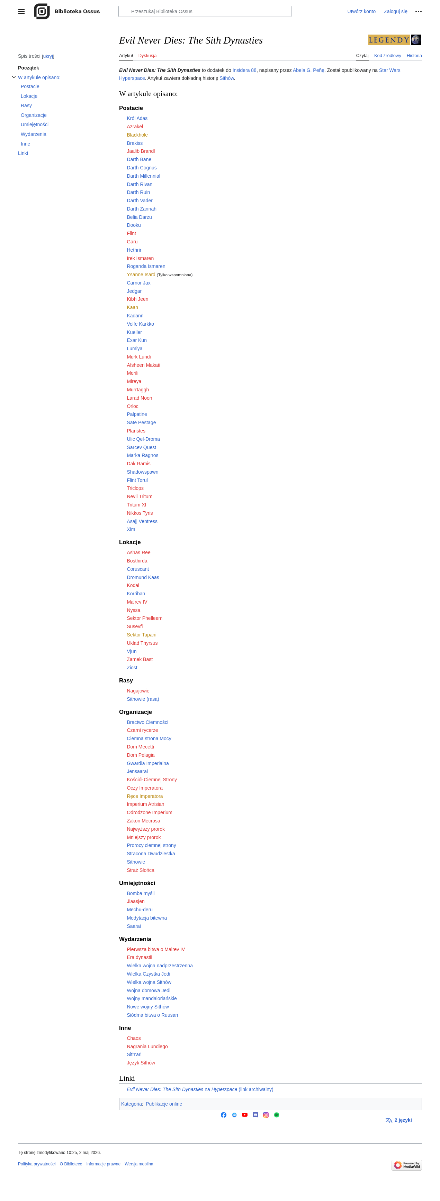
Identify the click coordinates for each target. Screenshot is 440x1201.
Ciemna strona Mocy (149, 738)
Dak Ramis (138, 463)
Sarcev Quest (141, 447)
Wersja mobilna (139, 1164)
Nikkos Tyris (140, 513)
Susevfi (135, 626)
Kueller (134, 332)
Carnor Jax (138, 283)
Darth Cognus (141, 167)
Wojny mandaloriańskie (152, 998)
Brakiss (135, 143)
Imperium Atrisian (145, 804)
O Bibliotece (71, 1164)
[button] (21, 11)
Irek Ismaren (140, 258)
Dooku (134, 225)
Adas (141, 118)
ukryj (48, 56)
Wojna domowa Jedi (148, 990)
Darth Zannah (141, 209)
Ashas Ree (138, 552)
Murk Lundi (139, 357)
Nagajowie (138, 690)
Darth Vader (139, 200)
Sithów (226, 78)
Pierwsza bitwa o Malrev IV (156, 949)
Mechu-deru (140, 909)
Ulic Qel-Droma (143, 439)
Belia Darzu (139, 217)
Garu (132, 241)
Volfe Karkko (140, 324)
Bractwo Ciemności (147, 722)
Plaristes (136, 431)
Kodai (133, 585)
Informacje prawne (103, 1164)
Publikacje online (164, 1104)
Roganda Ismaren (146, 266)
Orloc (132, 406)
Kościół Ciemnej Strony (152, 779)
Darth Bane (139, 159)
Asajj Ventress (142, 521)
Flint (131, 233)
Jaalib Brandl (141, 151)
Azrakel (135, 126)
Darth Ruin (138, 192)
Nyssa (133, 610)
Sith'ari (134, 1054)
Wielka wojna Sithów (149, 982)
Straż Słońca (140, 870)
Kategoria (131, 1104)
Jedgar (134, 291)
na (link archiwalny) (200, 1089)
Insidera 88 (245, 70)
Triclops (135, 488)
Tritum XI (136, 505)
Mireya (134, 381)
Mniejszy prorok (144, 837)
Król (131, 118)
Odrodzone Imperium (149, 812)
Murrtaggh (138, 389)
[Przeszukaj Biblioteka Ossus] (204, 11)
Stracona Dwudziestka (151, 853)
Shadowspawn (142, 472)
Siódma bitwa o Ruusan (152, 1015)
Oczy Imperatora (144, 788)
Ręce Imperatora (145, 796)
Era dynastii (139, 957)
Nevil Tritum (139, 496)
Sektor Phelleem (144, 618)
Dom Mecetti (140, 747)
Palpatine (137, 414)
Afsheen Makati (143, 365)
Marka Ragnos (142, 455)
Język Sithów (141, 1062)
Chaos (134, 1038)
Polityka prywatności (37, 1164)
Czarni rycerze (142, 730)
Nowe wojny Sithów (148, 1006)
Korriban (136, 593)
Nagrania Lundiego (147, 1046)
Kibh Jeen (137, 299)
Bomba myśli (140, 893)
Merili (132, 373)
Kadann (135, 315)
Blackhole (137, 135)
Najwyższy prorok (146, 829)
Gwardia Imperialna (148, 763)
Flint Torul (137, 480)
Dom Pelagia (140, 755)
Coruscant (138, 569)
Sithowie (136, 862)
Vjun (131, 651)
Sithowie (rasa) (143, 699)
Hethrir (134, 250)
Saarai (134, 926)
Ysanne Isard (141, 274)
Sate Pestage (141, 422)
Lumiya (134, 348)
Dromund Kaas (143, 577)
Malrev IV (137, 602)
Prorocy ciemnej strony (151, 845)
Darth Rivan (139, 184)
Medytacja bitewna (147, 918)
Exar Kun (137, 340)
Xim (131, 529)
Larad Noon (139, 398)
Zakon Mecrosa (143, 820)
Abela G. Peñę (308, 70)
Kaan (132, 307)
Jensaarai (137, 771)
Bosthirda (137, 561)
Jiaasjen (135, 901)
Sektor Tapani (141, 634)
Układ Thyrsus (142, 643)
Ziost (132, 667)
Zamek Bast (140, 659)
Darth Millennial (143, 176)
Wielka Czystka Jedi (148, 974)
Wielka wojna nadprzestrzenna (160, 965)
